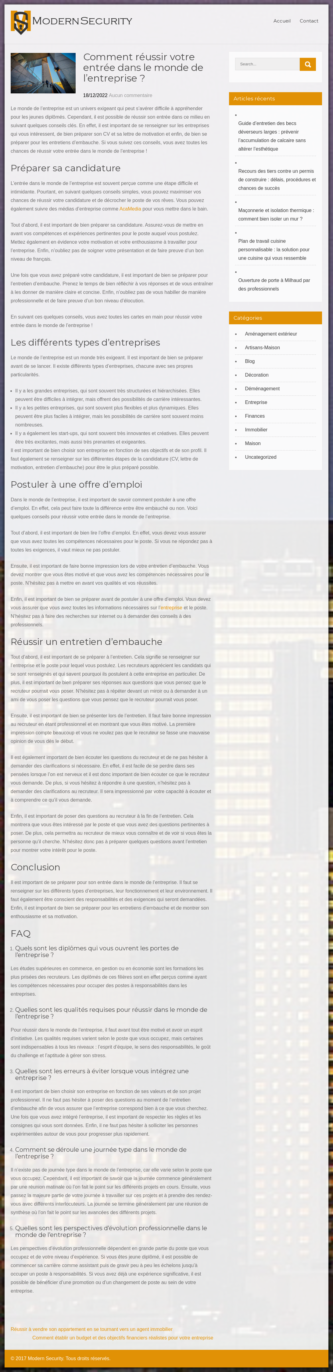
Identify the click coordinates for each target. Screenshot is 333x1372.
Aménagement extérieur (271, 333)
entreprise (171, 607)
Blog (250, 361)
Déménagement (262, 388)
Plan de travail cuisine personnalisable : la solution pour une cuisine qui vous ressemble (274, 250)
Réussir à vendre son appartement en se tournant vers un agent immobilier (92, 1329)
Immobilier (256, 429)
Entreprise (256, 402)
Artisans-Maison (262, 347)
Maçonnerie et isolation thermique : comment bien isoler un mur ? (276, 214)
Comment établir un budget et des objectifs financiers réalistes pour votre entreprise (122, 1337)
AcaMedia (130, 208)
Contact (309, 21)
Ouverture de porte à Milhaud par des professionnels (274, 284)
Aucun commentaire (130, 95)
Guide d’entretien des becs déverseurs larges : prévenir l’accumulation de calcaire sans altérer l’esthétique (272, 136)
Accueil (282, 21)
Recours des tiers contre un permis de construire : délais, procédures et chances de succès (277, 180)
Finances (255, 416)
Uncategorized (260, 457)
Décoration (256, 375)
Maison (253, 443)
